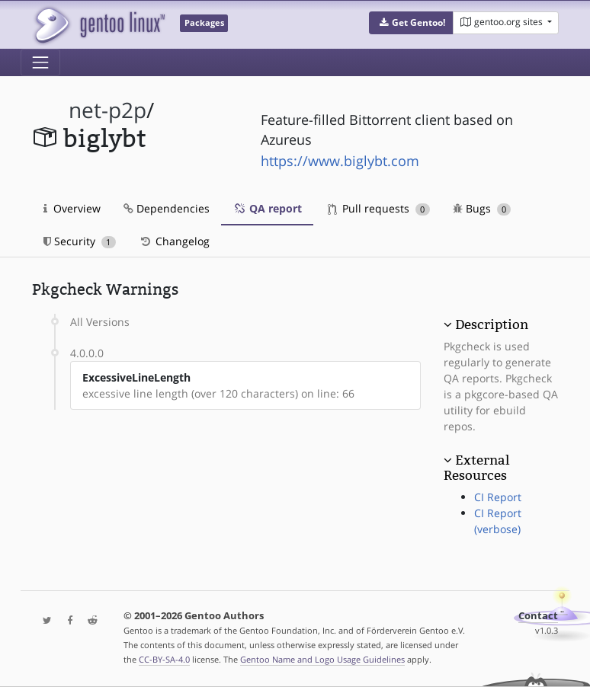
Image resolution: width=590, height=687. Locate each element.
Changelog (174, 241)
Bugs (482, 208)
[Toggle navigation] (40, 62)
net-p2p (107, 110)
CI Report (497, 497)
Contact (538, 615)
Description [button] (491, 324)
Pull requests (379, 208)
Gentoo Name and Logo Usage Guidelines (322, 659)
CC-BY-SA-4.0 (164, 659)
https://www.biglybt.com (340, 161)
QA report (267, 208)
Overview (72, 208)
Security (79, 241)
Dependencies (166, 208)
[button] (411, 22)
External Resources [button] (476, 467)
